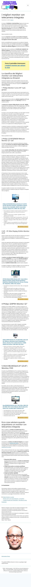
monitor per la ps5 (14, 443)
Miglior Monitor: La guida (8, 497)
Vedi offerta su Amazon (23, 226)
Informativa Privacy (6, 556)
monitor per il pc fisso (6, 447)
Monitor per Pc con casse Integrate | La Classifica (13, 498)
